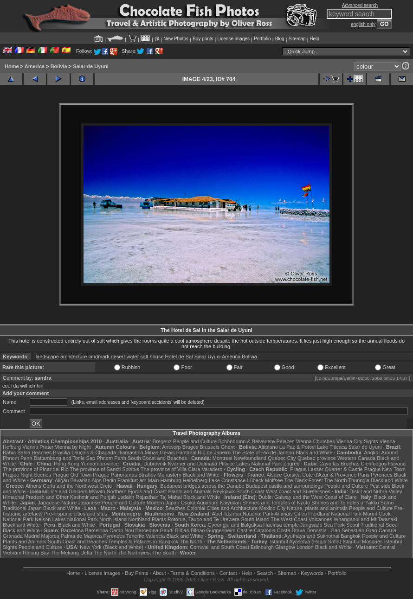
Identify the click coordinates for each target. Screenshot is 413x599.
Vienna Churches (315, 441)
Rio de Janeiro (214, 452)
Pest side (379, 486)
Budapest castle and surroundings (284, 486)
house (157, 356)
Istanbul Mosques (362, 541)
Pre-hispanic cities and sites (75, 513)
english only (363, 24)
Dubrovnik (155, 463)
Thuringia (358, 480)
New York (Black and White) (111, 547)
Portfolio (262, 38)
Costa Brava (291, 530)
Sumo (387, 502)
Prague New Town (385, 469)
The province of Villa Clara (170, 469)
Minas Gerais (160, 452)
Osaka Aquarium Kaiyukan (211, 502)
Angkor (372, 452)
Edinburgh (262, 547)
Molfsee (274, 480)
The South (164, 552)
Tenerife (135, 536)
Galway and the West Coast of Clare (315, 497)
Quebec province (316, 458)
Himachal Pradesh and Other (36, 497)
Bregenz (162, 441)
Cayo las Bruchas (339, 463)
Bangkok (351, 536)
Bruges (190, 447)
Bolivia (59, 66)
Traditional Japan (22, 508)
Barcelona (72, 530)
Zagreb (292, 463)
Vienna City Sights (357, 441)
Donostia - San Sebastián (335, 530)
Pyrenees (381, 475)
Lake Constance (227, 480)
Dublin (265, 497)
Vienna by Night (72, 447)
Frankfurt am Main (138, 480)
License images (234, 38)
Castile (245, 530)
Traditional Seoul (380, 525)
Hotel (171, 356)
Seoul (352, 525)
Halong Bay (36, 552)
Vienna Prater (37, 447)
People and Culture (195, 441)
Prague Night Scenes (27, 475)
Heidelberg (195, 480)
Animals (284, 513)
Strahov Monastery (159, 475)
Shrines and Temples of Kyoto (276, 502)
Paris (363, 475)
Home (12, 66)
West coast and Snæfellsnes (298, 491)
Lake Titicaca (332, 447)
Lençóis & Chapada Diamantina (107, 452)
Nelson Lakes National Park (66, 519)
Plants (159, 519)
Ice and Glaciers (69, 491)
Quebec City (282, 458)
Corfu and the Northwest (70, 486)
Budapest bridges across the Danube (202, 486)
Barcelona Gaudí (155, 530)
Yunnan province (100, 463)
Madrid (32, 536)
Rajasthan (147, 497)
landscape (47, 356)
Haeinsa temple (280, 525)
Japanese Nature (57, 502)
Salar (200, 356)
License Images (102, 573)
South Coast (250, 491)
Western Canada (356, 458)
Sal (189, 356)
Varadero (212, 469)
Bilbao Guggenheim (213, 530)
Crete (106, 486)
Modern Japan (163, 502)
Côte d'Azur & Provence (329, 475)
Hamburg (170, 480)
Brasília (61, 452)
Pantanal (186, 452)
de (181, 356)
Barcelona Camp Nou (109, 530)
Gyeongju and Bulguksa (234, 525)
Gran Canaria (381, 530)
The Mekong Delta (71, 552)
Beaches (176, 508)
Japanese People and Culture (111, 502)
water (132, 356)
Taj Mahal (171, 497)
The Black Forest (303, 480)
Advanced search (360, 5)
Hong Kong (66, 463)
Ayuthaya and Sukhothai (311, 536)
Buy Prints (136, 573)
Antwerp (171, 447)
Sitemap (297, 38)
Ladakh (125, 497)
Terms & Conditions (192, 573)
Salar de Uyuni (90, 66)
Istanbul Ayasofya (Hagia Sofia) (305, 541)
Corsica (292, 475)
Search (265, 573)
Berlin (109, 480)
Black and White (314, 452)
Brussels (209, 447)
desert (118, 356)
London (305, 547)
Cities (300, 513)
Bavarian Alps (86, 480)
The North (335, 480)
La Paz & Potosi (297, 447)
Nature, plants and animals (317, 508)
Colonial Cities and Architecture (222, 508)
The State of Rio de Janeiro (263, 452)
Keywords (312, 573)
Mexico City (272, 508)
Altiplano (268, 447)
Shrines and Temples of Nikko (345, 502)
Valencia (155, 536)
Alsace (274, 475)
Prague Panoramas (115, 475)
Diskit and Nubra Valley (375, 491)
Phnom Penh (111, 458)
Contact (228, 573)
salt (144, 356)
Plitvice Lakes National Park (250, 463)
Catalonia (264, 530)
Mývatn (97, 491)
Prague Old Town (71, 475)
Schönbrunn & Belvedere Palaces (256, 441)
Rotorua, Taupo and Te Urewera (204, 519)
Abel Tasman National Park (242, 513)
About (159, 573)
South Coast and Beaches (157, 458)
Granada (13, 536)
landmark (98, 356)
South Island (255, 519)
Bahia (9, 452)
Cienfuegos (374, 463)
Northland (139, 519)
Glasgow (285, 547)
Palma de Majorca (81, 536)
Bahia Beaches (34, 452)
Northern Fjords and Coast (137, 491)
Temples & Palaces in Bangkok (143, 541)
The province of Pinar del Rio (36, 469)
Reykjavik (224, 491)
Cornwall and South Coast (219, 547)
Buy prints (203, 38)
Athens (33, 486)
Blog (279, 38)
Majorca (50, 536)
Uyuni (213, 356)
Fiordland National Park (334, 513)
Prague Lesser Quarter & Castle (326, 469)
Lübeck (255, 480)
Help (314, 38)
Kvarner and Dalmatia (192, 463)
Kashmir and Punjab (93, 497)
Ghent (228, 447)
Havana (397, 463)
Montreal (222, 458)
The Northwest (134, 552)
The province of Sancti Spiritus (104, 469)
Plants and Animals (190, 491)
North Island (113, 519)
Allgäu (62, 480)
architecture (73, 356)
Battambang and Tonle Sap (65, 458)
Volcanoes (320, 519)
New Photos (175, 38)
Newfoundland (250, 458)
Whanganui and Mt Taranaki (365, 519)
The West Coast (289, 519)
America (35, 66)
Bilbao (182, 530)
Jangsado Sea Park (322, 525)
